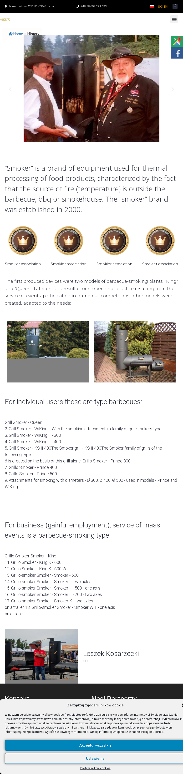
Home (16, 34)
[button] (174, 19)
